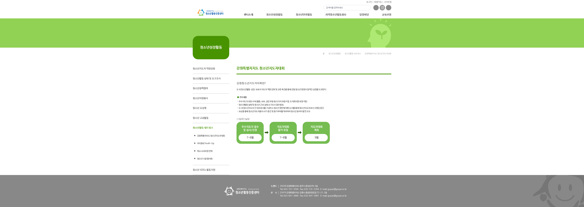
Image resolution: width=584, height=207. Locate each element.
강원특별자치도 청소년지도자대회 (211, 136)
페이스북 (376, 7)
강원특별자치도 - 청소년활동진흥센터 (210, 12)
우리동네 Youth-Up (205, 143)
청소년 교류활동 (200, 118)
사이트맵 (387, 2)
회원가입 (377, 2)
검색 (366, 7)
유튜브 (388, 7)
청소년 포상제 (199, 108)
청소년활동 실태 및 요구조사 (207, 78)
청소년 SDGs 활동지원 (204, 170)
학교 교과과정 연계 (204, 151)
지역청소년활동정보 (335, 14)
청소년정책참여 (200, 88)
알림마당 (364, 14)
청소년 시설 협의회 (204, 158)
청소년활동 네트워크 (203, 128)
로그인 (369, 2)
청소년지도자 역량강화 (204, 68)
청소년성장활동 (274, 14)
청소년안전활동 (304, 14)
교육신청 (386, 14)
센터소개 (248, 14)
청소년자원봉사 (200, 98)
